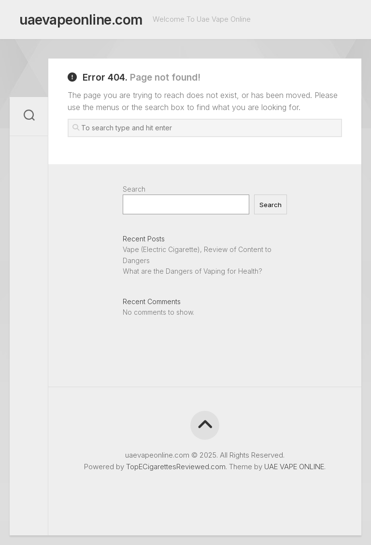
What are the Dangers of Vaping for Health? (192, 271)
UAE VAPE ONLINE (294, 466)
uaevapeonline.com (81, 20)
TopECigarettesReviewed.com (176, 466)
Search (134, 189)
